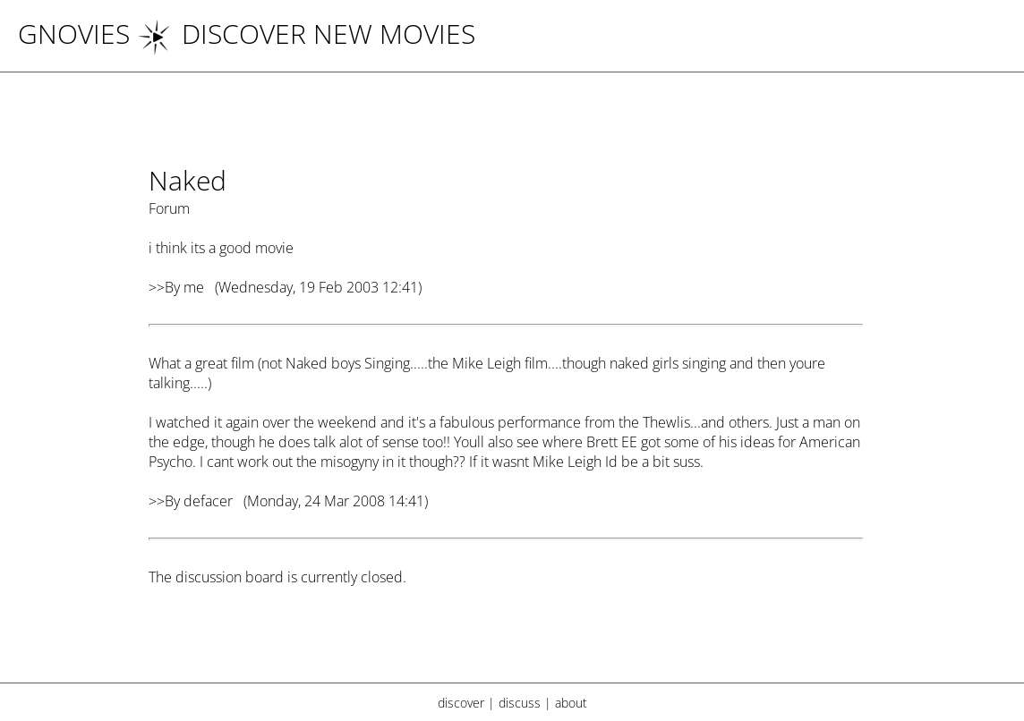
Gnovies (74, 33)
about (571, 702)
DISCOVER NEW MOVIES (306, 33)
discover (461, 702)
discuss (520, 702)
